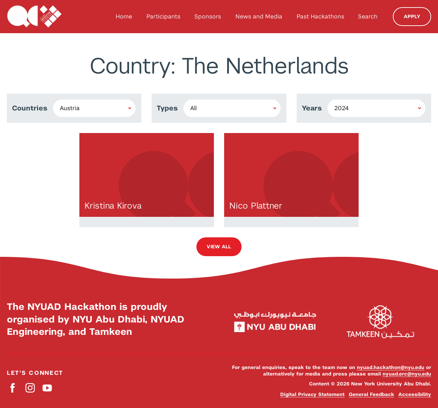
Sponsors (207, 16)
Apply (412, 16)
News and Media (258, 16)
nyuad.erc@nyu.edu (407, 374)
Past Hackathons (320, 16)
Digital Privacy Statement (312, 394)
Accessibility (414, 394)
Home (124, 16)
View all (219, 247)
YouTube (47, 388)
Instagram (30, 388)
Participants (163, 16)
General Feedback (371, 394)
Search (367, 16)
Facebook (13, 388)
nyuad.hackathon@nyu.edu (390, 367)
